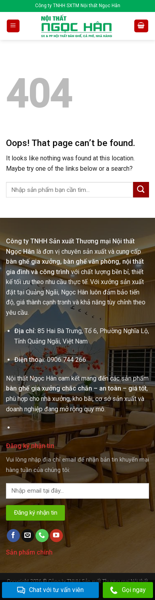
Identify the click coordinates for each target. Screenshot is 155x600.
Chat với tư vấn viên (50, 590)
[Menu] (13, 26)
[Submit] (141, 189)
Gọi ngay (128, 590)
